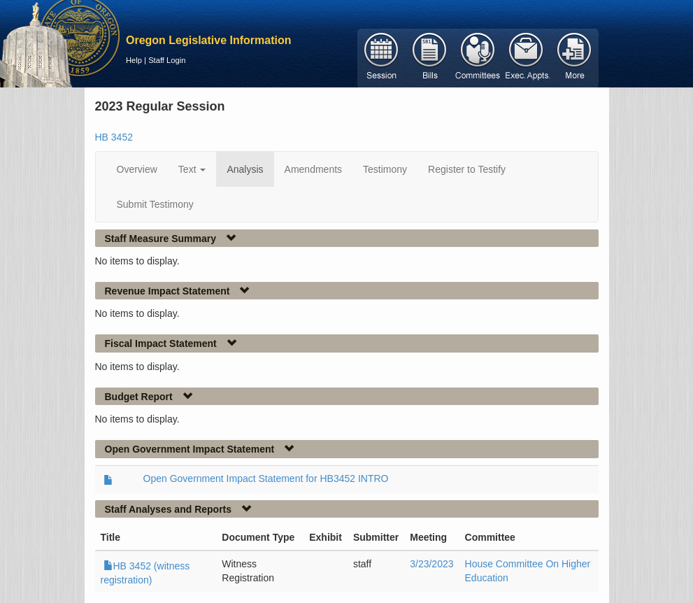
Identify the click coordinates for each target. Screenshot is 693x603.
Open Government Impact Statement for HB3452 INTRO (266, 478)
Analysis (245, 169)
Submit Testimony (155, 204)
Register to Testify (467, 169)
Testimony (385, 169)
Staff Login (166, 60)
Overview (137, 169)
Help (134, 60)
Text (192, 169)
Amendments (313, 169)
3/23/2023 (431, 563)
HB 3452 (114, 137)
